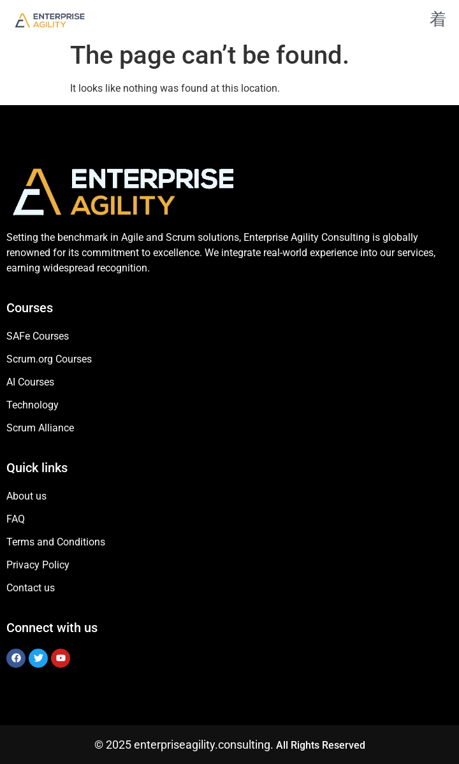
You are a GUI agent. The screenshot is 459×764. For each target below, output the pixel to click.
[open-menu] (432, 20)
